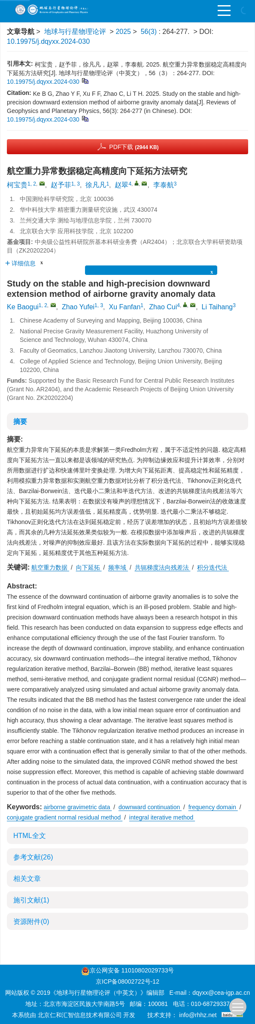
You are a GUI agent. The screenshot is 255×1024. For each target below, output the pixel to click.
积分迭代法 (213, 567)
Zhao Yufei (78, 307)
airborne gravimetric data (78, 807)
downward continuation (150, 807)
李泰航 (163, 185)
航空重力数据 (50, 567)
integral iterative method (162, 817)
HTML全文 (29, 835)
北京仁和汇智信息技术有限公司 (80, 1015)
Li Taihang (217, 307)
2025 (123, 31)
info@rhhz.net (197, 1015)
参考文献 (33, 857)
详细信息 (20, 263)
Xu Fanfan (124, 307)
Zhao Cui (163, 307)
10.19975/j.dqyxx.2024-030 (48, 41)
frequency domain (213, 807)
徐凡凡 (95, 185)
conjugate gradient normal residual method (64, 817)
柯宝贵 (17, 185)
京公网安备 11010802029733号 (132, 970)
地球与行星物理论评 (75, 31)
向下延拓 (89, 567)
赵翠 (121, 185)
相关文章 (27, 878)
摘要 (20, 421)
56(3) (150, 31)
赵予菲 (61, 185)
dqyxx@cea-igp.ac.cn (221, 992)
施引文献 (31, 900)
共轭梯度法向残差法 (163, 567)
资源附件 (31, 921)
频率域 (118, 567)
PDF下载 (133, 146)
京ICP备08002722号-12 (127, 981)
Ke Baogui (23, 307)
